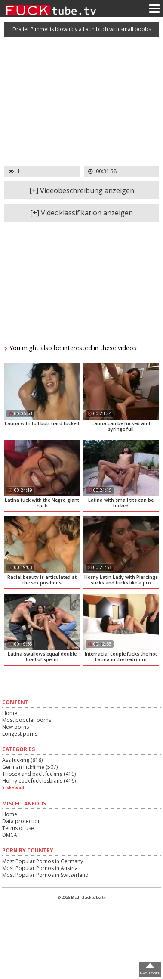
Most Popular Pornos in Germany (42, 861)
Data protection (21, 821)
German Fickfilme (30, 767)
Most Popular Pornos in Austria (40, 868)
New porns (15, 726)
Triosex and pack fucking (39, 773)
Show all (15, 788)
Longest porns (19, 733)
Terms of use (18, 828)
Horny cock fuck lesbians (39, 780)
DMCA (9, 835)
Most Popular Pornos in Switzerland (45, 875)
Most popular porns (26, 720)
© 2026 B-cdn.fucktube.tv (82, 897)
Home (9, 713)
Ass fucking (22, 760)
